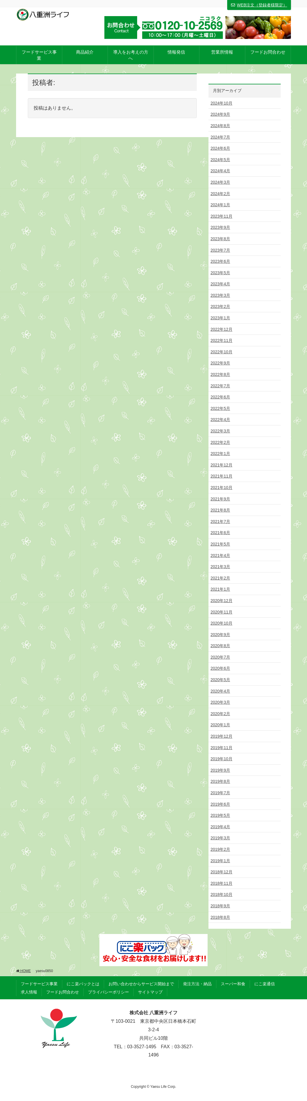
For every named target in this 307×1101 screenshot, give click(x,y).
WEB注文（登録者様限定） (259, 5)
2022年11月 (221, 340)
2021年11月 (221, 476)
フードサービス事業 (39, 983)
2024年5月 (220, 159)
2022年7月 (220, 386)
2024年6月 (220, 148)
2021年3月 (220, 566)
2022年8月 (220, 374)
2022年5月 (220, 408)
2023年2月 (220, 306)
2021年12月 (221, 465)
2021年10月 (221, 487)
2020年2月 (220, 713)
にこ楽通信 (264, 983)
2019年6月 (220, 804)
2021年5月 (220, 544)
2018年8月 (220, 917)
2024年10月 (221, 103)
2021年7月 (220, 521)
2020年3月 (220, 702)
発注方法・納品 (197, 983)
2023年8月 (220, 238)
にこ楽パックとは (83, 983)
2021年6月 (220, 532)
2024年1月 (220, 204)
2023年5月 (220, 272)
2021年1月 (220, 589)
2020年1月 (220, 724)
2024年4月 (220, 170)
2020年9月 (220, 634)
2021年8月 (220, 510)
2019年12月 (221, 736)
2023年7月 (220, 250)
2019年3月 (220, 838)
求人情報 (29, 992)
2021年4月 (220, 555)
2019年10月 (221, 758)
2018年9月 (220, 906)
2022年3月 (220, 431)
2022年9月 (220, 363)
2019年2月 (220, 849)
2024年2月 (220, 193)
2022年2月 (220, 442)
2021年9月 (220, 499)
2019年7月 (220, 792)
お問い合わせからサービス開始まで (141, 983)
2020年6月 (220, 668)
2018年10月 (221, 894)
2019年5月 (220, 815)
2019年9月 (220, 770)
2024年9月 (220, 114)
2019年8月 (220, 781)
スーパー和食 (233, 983)
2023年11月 (221, 216)
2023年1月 (220, 318)
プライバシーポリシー (108, 992)
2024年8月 (220, 125)
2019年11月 (221, 747)
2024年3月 (220, 182)
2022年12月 (221, 329)
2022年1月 (220, 453)
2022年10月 (221, 352)
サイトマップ (150, 992)
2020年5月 (220, 679)
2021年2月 (220, 578)
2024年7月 (220, 137)
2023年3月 (220, 295)
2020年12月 (221, 600)
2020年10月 (221, 623)
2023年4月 (220, 284)
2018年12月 (221, 872)
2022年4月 (220, 419)
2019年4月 (220, 826)
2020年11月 (221, 612)
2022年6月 (220, 397)
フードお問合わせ (62, 992)
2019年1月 (220, 860)
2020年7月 (220, 657)
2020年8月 (220, 645)
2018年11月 (221, 883)
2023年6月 (220, 261)
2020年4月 (220, 691)
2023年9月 (220, 227)
